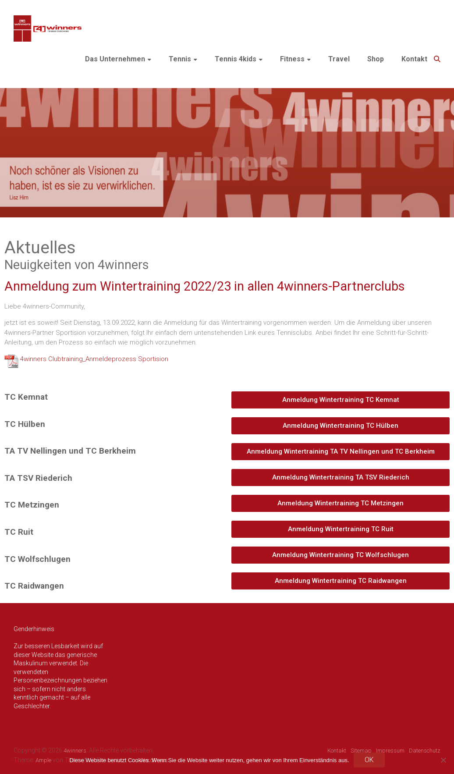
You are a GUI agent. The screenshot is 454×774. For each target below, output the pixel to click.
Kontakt (414, 59)
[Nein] (443, 760)
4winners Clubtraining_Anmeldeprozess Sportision (94, 359)
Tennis (180, 59)
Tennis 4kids (235, 59)
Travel (339, 59)
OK (369, 760)
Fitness (292, 59)
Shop (375, 59)
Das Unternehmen (115, 59)
